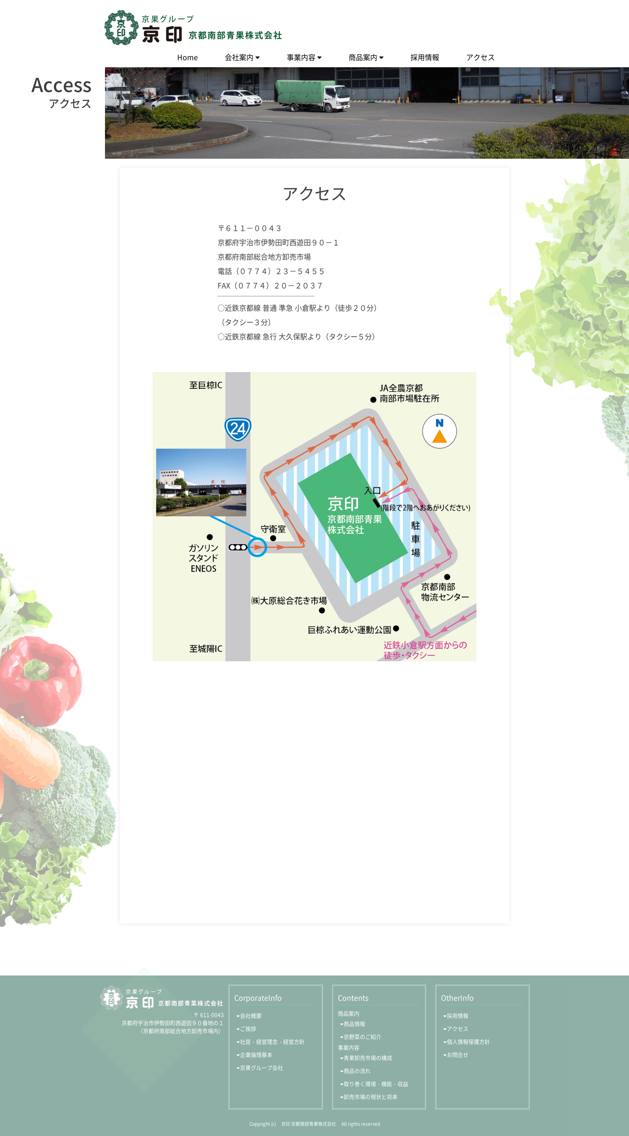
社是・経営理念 (272, 1042)
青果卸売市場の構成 (368, 1058)
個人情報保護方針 (468, 1042)
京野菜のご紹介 (362, 1037)
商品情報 (354, 1024)
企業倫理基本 (256, 1055)
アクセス (480, 57)
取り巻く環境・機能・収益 (376, 1084)
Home (187, 57)
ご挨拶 (248, 1029)
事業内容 (301, 57)
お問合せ (457, 1055)
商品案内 (363, 57)
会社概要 (251, 1016)
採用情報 (425, 57)
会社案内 (239, 57)
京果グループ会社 (261, 1068)
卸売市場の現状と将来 (370, 1097)
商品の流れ (357, 1071)
